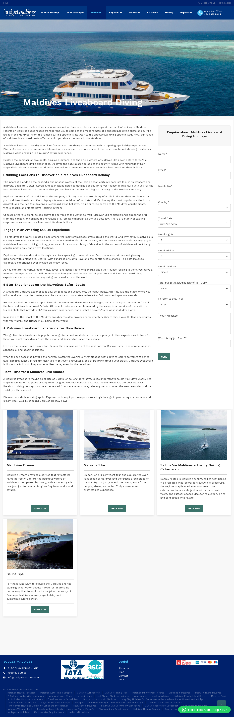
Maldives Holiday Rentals (146, 709)
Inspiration (186, 12)
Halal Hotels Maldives (84, 705)
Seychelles (115, 12)
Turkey (169, 12)
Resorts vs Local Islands (50, 709)
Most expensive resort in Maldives (151, 696)
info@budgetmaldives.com (24, 677)
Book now (40, 508)
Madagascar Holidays (18, 712)
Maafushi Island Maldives (208, 692)
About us (124, 668)
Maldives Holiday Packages (21, 692)
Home (5, 3)
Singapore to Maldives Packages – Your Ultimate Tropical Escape (109, 702)
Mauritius (134, 12)
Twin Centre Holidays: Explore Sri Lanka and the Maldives (37, 705)
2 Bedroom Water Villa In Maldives (25, 696)
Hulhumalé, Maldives (80, 712)
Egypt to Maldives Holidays (55, 702)
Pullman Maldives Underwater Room (120, 705)
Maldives (96, 12)
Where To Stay (50, 12)
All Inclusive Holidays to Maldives (25, 699)
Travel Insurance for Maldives (63, 699)
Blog (121, 671)
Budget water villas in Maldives (99, 699)
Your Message (194, 323)
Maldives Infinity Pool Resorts (148, 692)
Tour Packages (75, 12)
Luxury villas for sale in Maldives (165, 702)
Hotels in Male (84, 696)
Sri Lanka (152, 12)
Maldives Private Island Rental (190, 696)
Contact (123, 675)
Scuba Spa (15, 574)
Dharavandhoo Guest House (113, 709)
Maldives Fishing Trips (116, 692)
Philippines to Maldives (195, 705)
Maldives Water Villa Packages (56, 692)
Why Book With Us (206, 3)
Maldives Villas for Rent (19, 709)
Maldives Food (218, 696)
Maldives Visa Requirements (49, 712)
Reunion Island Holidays (177, 709)
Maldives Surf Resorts (88, 692)
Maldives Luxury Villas (60, 696)
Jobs (122, 679)
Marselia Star (95, 465)
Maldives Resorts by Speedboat (161, 705)
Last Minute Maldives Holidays (113, 696)
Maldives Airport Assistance (21, 702)
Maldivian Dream (20, 465)
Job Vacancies (224, 3)
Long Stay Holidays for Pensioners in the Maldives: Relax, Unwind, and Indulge (162, 699)
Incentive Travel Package (81, 709)
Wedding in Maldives (179, 692)
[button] (204, 709)
